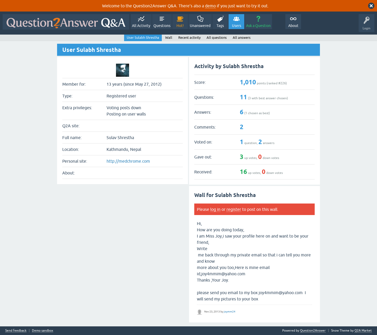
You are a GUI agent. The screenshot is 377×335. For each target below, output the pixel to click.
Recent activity (189, 38)
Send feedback (15, 330)
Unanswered (200, 26)
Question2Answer (313, 330)
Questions (161, 26)
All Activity (141, 26)
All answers (242, 38)
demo (210, 5)
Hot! (180, 26)
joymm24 (229, 311)
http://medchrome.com (128, 161)
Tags (220, 26)
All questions (217, 38)
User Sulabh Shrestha (143, 38)
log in (215, 209)
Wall (168, 38)
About (293, 26)
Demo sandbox (42, 330)
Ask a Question (258, 26)
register (233, 209)
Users (236, 26)
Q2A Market (363, 330)
